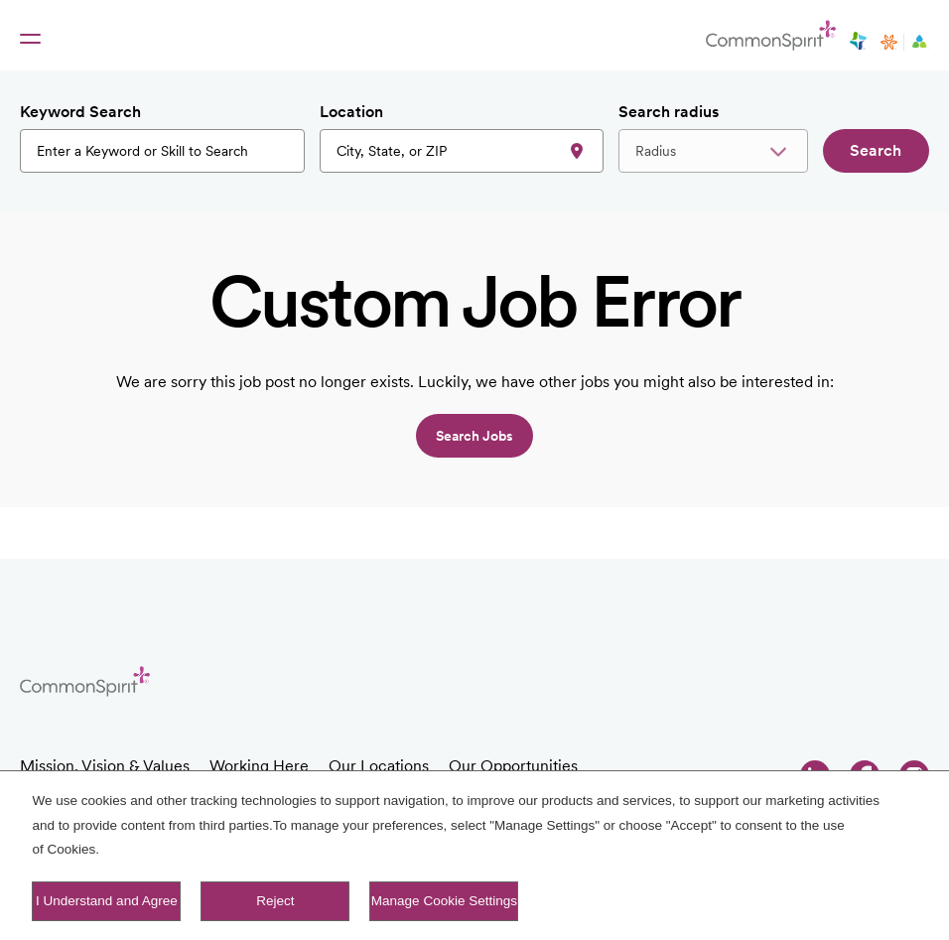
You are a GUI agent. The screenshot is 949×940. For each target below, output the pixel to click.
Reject (275, 900)
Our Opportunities (513, 765)
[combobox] (462, 151)
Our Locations (379, 765)
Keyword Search (80, 111)
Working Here (259, 765)
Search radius (668, 111)
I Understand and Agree (107, 900)
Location (351, 111)
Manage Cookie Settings (444, 900)
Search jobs (474, 436)
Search (875, 150)
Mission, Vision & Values (105, 765)
